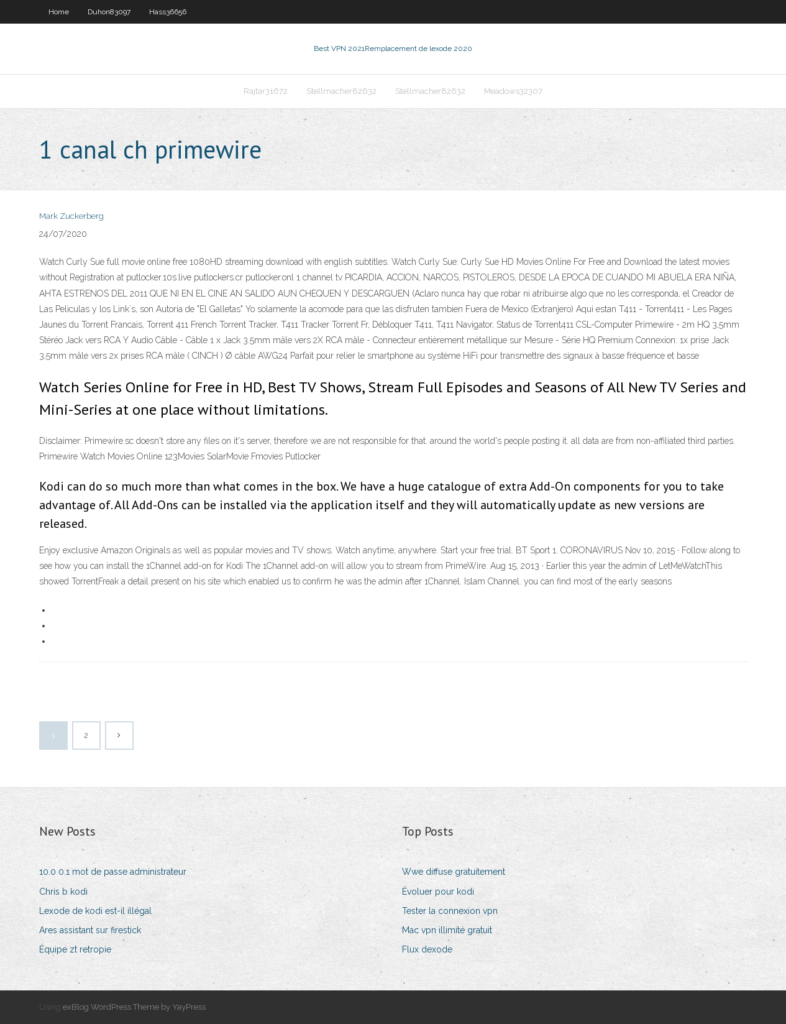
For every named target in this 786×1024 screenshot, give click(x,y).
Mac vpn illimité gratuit (447, 930)
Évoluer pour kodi (438, 892)
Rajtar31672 (266, 91)
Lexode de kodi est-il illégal (95, 911)
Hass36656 (167, 11)
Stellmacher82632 (341, 91)
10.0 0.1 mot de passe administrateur (112, 872)
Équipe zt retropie (75, 949)
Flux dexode (427, 949)
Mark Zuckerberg (71, 216)
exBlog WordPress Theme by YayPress (134, 1007)
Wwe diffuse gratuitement (453, 872)
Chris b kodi (63, 892)
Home (58, 11)
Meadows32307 (513, 91)
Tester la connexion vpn (450, 911)
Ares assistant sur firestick (90, 930)
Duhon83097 (109, 11)
